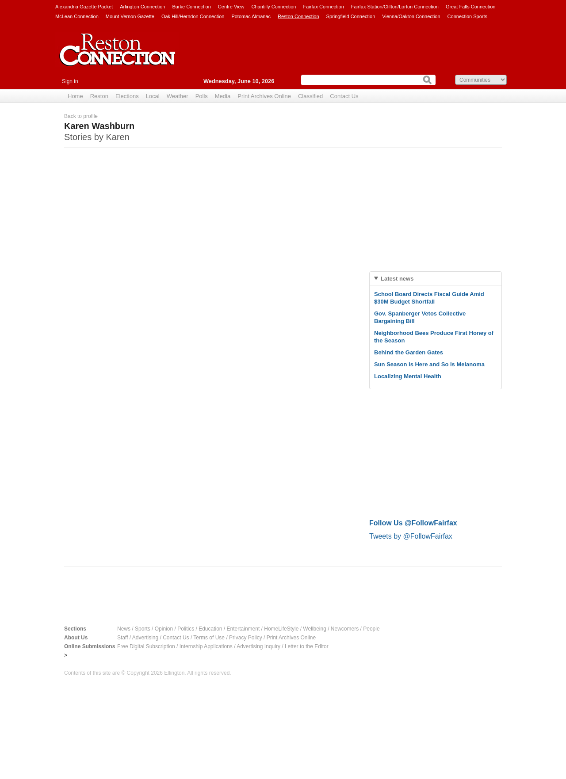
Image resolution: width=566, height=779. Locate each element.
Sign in (70, 81)
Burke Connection (191, 6)
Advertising (145, 638)
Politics (185, 629)
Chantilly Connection (274, 6)
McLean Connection (77, 16)
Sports (142, 629)
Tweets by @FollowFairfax (410, 536)
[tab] (435, 278)
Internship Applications (206, 646)
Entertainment (243, 629)
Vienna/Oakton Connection (411, 16)
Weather (177, 96)
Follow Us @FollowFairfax (413, 523)
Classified (310, 96)
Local (153, 96)
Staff (122, 638)
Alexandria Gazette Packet (84, 6)
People (371, 629)
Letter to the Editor (307, 646)
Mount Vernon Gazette (130, 16)
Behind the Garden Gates (408, 352)
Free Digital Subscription (146, 646)
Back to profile (81, 116)
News (123, 629)
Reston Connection (298, 16)
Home (75, 96)
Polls (201, 96)
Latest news (397, 278)
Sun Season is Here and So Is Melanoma (429, 364)
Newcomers (345, 629)
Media (222, 96)
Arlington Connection (142, 6)
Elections (127, 96)
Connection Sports (467, 16)
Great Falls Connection (471, 6)
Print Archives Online (264, 96)
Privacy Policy (245, 638)
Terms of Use (209, 638)
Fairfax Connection (323, 6)
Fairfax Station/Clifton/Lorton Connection (395, 6)
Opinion (164, 629)
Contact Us (344, 96)
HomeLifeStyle (281, 629)
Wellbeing (314, 629)
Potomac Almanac (251, 16)
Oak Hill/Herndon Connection (192, 16)
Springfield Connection (350, 16)
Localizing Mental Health (407, 376)
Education (210, 629)
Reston (99, 96)
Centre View (231, 6)
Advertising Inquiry (258, 646)
